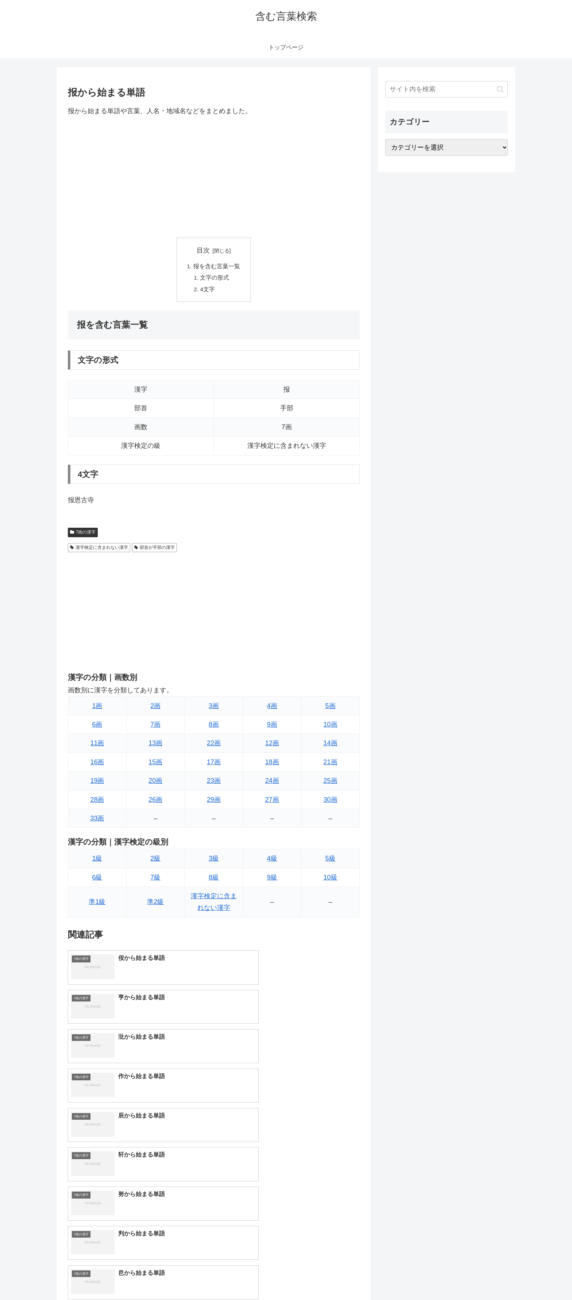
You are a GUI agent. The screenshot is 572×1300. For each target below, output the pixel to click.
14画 (330, 745)
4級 (272, 860)
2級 (155, 860)
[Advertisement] (214, 177)
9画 (272, 726)
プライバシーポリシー (482, 1277)
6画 (97, 726)
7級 (155, 878)
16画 (97, 763)
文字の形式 (215, 278)
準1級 (97, 903)
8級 (214, 878)
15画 (155, 763)
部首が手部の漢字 (154, 548)
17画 (214, 763)
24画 (272, 782)
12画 (272, 745)
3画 (214, 707)
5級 (330, 860)
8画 (214, 726)
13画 (155, 745)
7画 (155, 726)
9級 (272, 878)
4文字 (208, 290)
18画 (272, 763)
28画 (97, 801)
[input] (446, 89)
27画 (272, 801)
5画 (330, 707)
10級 (330, 878)
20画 (155, 782)
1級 (97, 860)
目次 (203, 250)
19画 (97, 782)
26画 (155, 801)
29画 (214, 801)
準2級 (155, 903)
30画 (330, 801)
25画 (330, 782)
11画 (97, 745)
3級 (214, 860)
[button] (500, 89)
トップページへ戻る (426, 1277)
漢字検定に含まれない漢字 (99, 548)
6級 (97, 878)
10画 (330, 726)
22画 (214, 745)
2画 (155, 707)
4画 (272, 707)
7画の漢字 (83, 533)
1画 (97, 707)
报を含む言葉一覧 (216, 267)
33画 (97, 819)
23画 (214, 782)
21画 (330, 763)
